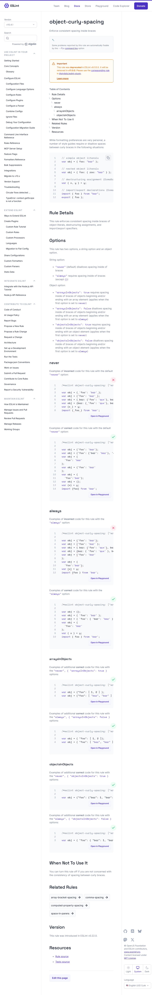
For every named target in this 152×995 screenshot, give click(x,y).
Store (88, 5)
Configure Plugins (14, 100)
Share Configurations (14, 255)
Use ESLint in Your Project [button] (19, 53)
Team (56, 5)
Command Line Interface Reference (16, 136)
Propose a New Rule (14, 326)
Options (56, 98)
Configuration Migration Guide (20, 127)
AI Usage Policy (11, 315)
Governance (10, 384)
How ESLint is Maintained (16, 404)
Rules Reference (12, 143)
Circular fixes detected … (18, 192)
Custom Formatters (13, 261)
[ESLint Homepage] (11, 5)
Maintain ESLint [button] (19, 398)
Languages (11, 243)
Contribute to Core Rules (16, 378)
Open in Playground (100, 416)
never (57, 102)
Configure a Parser (15, 105)
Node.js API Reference (15, 295)
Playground (102, 5)
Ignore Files (11, 116)
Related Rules (59, 123)
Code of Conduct (12, 309)
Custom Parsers (11, 266)
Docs (77, 5)
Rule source (61, 956)
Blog (66, 5)
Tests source (62, 961)
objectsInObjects (66, 115)
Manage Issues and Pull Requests (15, 411)
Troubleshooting (12, 187)
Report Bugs (10, 320)
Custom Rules (12, 232)
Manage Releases (12, 424)
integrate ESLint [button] (19, 281)
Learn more (62, 78)
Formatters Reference (14, 159)
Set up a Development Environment (15, 349)
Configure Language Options (20, 89)
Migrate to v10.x (12, 176)
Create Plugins (11, 221)
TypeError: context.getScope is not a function (20, 199)
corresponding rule (100, 70)
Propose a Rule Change (15, 331)
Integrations (10, 170)
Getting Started (11, 60)
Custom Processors (15, 237)
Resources (57, 131)
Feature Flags (10, 154)
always (58, 106)
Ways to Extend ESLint (15, 215)
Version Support (12, 181)
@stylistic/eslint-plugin (70, 73)
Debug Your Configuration (18, 122)
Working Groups (12, 429)
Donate (141, 5)
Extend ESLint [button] (19, 210)
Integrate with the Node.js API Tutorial (18, 288)
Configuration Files (15, 83)
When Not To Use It (63, 119)
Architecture (10, 342)
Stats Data (9, 272)
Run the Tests (10, 356)
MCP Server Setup (13, 148)
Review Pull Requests (14, 418)
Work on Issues (11, 367)
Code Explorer (121, 5)
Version (56, 127)
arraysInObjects (65, 110)
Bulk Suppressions (13, 165)
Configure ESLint (12, 78)
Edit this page (60, 977)
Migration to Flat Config (17, 248)
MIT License (130, 958)
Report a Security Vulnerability (19, 389)
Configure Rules (13, 94)
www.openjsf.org (132, 952)
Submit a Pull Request (14, 373)
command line (71, 48)
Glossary (10, 71)
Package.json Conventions (17, 362)
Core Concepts (11, 66)
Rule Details (58, 94)
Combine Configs (14, 111)
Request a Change (13, 337)
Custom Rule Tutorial (16, 226)
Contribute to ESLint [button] (19, 304)
